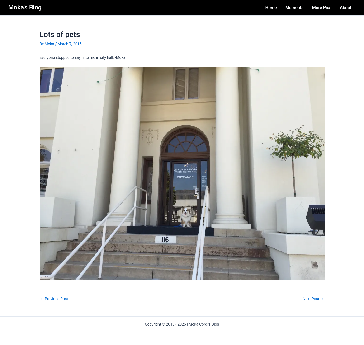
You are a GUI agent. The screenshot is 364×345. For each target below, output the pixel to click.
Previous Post (54, 299)
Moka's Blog (25, 7)
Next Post (313, 299)
